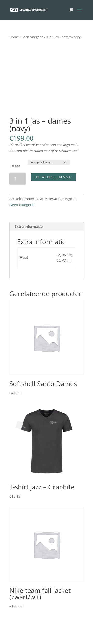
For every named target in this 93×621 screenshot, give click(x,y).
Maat (15, 166)
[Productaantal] (17, 179)
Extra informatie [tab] (29, 226)
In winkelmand (53, 177)
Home (14, 37)
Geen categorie (32, 37)
